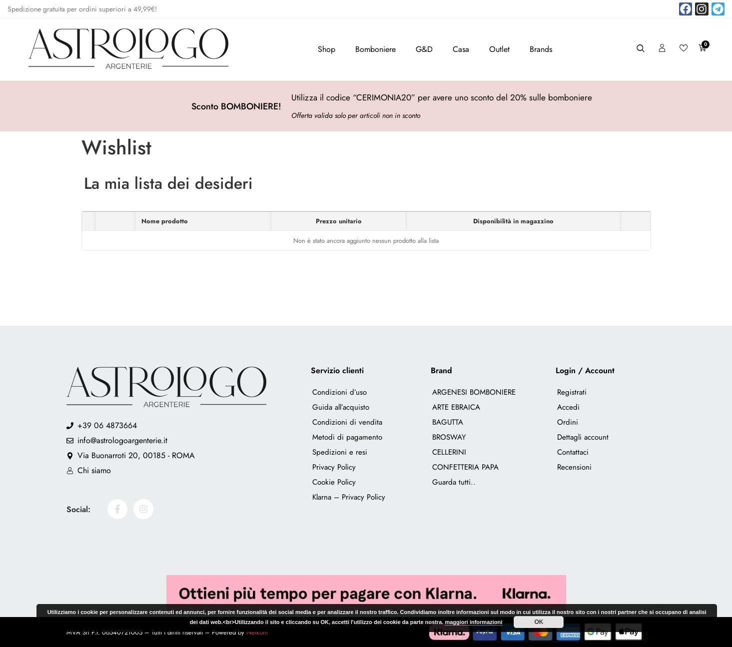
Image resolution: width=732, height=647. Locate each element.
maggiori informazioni (473, 622)
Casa (461, 49)
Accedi (568, 407)
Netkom (257, 632)
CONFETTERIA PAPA (465, 467)
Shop (326, 49)
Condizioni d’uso (339, 392)
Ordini (567, 422)
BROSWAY (449, 437)
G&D (424, 49)
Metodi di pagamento (347, 437)
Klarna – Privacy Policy (348, 497)
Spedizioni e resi (339, 452)
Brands (541, 49)
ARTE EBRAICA (456, 407)
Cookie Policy (334, 482)
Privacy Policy (334, 467)
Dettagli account (583, 437)
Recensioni (574, 467)
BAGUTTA (447, 422)
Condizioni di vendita (347, 422)
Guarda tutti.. (454, 482)
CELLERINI (449, 452)
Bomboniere (375, 49)
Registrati (572, 392)
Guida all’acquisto (340, 407)
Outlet (499, 49)
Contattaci (573, 452)
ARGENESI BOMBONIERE (474, 392)
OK (538, 622)
